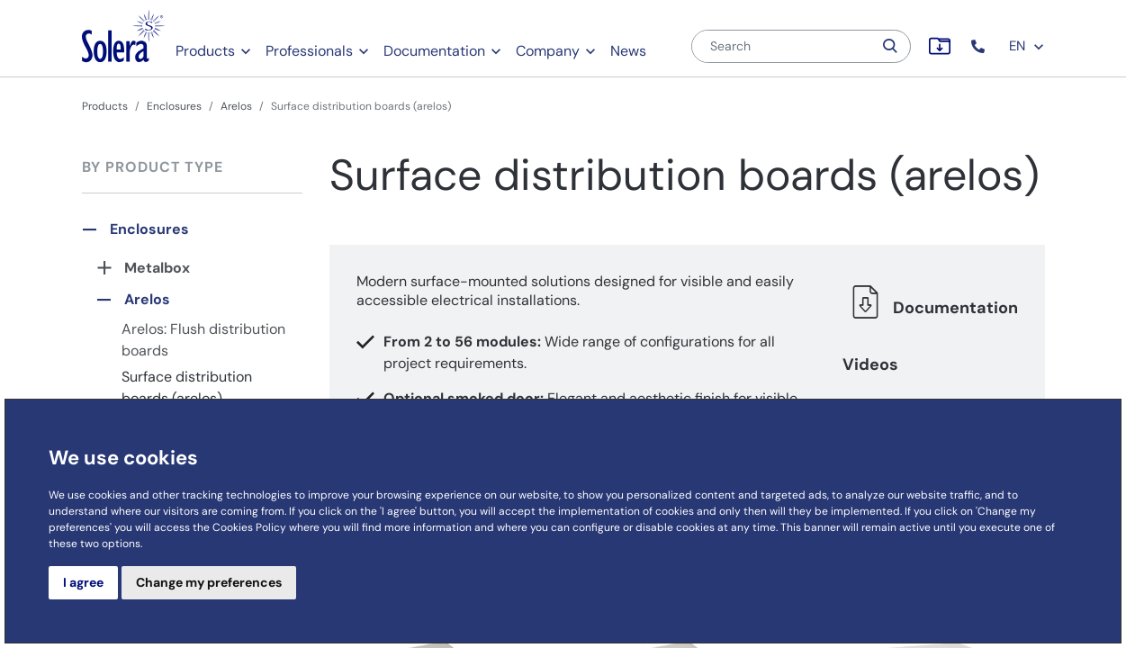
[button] (979, 46)
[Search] (782, 46)
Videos (870, 364)
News (628, 50)
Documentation (434, 50)
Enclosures (174, 106)
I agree (83, 582)
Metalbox (157, 267)
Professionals (309, 50)
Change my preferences (209, 582)
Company (548, 50)
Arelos (236, 106)
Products (205, 50)
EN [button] (1027, 46)
